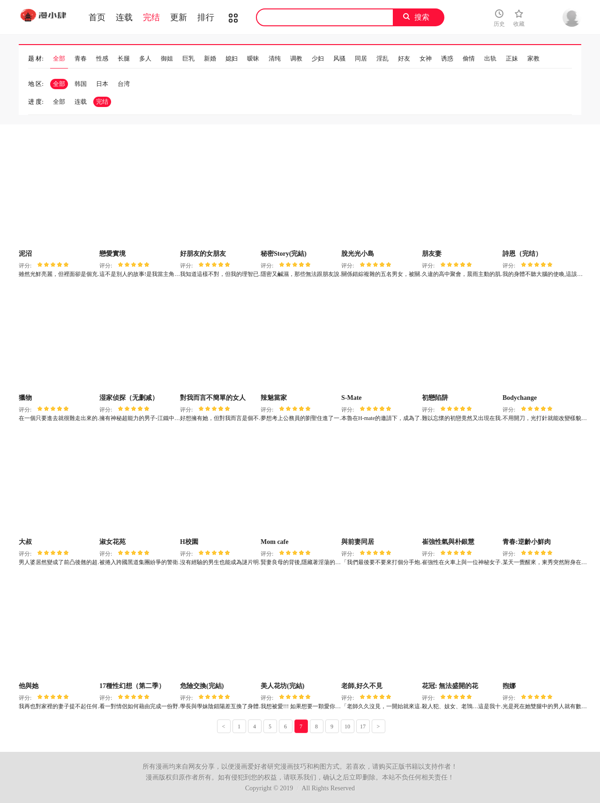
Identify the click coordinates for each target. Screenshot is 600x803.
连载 (124, 17)
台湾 (124, 83)
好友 (404, 58)
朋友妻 (432, 253)
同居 (361, 58)
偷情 (469, 58)
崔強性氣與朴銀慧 (448, 541)
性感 (102, 58)
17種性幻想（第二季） (132, 685)
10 (347, 726)
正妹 (512, 58)
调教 (296, 58)
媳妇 (231, 58)
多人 (145, 58)
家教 (533, 58)
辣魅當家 (274, 397)
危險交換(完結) (202, 685)
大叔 (25, 541)
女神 (426, 58)
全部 (59, 58)
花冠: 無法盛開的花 (450, 685)
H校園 (189, 541)
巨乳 (188, 58)
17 (363, 726)
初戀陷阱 (435, 397)
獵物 (25, 397)
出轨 (490, 58)
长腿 (124, 58)
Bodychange (519, 397)
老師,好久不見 (361, 685)
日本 (102, 83)
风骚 (339, 58)
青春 (81, 58)
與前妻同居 (357, 541)
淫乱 (382, 58)
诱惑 (447, 58)
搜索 (421, 17)
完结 (151, 17)
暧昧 (253, 58)
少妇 (318, 58)
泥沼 (25, 253)
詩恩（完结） (522, 253)
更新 (178, 17)
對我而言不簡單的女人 (213, 397)
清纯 (275, 58)
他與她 (28, 685)
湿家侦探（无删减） (128, 397)
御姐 (167, 58)
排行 (205, 17)
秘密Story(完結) (284, 253)
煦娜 (509, 685)
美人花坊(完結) (282, 685)
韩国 (81, 83)
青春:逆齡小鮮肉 (526, 541)
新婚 (210, 58)
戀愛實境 (112, 253)
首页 (97, 17)
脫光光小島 (357, 253)
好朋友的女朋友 (203, 253)
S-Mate (351, 397)
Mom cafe (274, 541)
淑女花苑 (112, 541)
